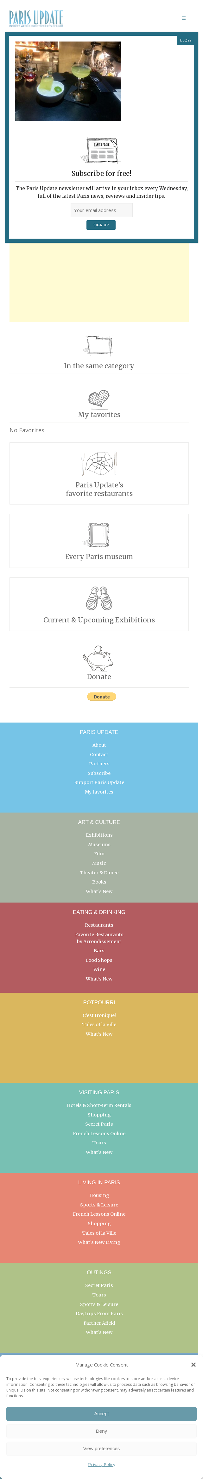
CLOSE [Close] (185, 40)
